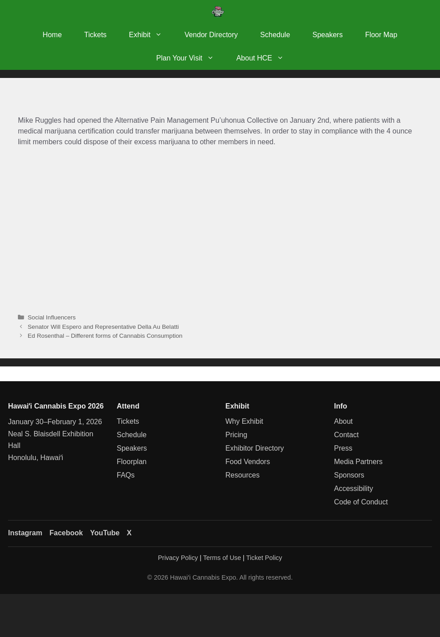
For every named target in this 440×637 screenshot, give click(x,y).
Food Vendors (248, 461)
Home (52, 35)
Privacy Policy (178, 557)
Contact (346, 435)
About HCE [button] (265, 58)
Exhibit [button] (151, 35)
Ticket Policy (264, 557)
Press (343, 448)
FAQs (126, 475)
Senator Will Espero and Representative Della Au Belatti (103, 326)
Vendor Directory (211, 35)
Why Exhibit (244, 421)
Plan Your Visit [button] (190, 58)
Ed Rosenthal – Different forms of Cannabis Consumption (105, 335)
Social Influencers (52, 317)
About (343, 421)
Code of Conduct (361, 502)
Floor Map (381, 35)
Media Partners (358, 461)
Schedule (275, 35)
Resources (243, 475)
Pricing (237, 435)
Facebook (66, 533)
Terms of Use (222, 557)
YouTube (105, 533)
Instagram (25, 533)
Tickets (95, 35)
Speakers (327, 35)
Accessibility (353, 488)
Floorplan (132, 461)
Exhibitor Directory (255, 448)
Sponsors (349, 475)
